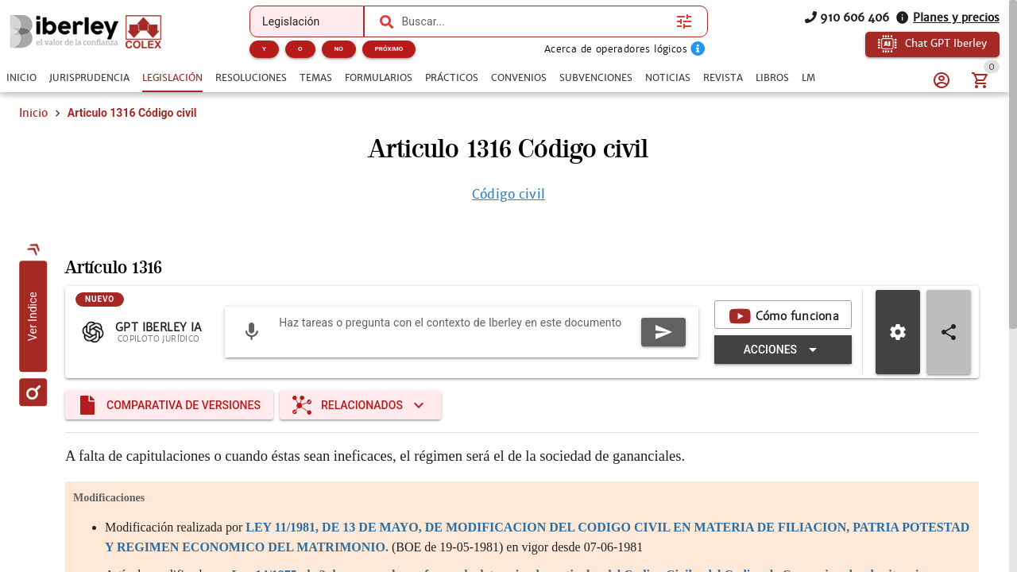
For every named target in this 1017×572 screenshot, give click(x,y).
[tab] (21, 78)
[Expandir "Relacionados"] (360, 405)
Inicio (33, 113)
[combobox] (534, 21)
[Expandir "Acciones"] (783, 349)
